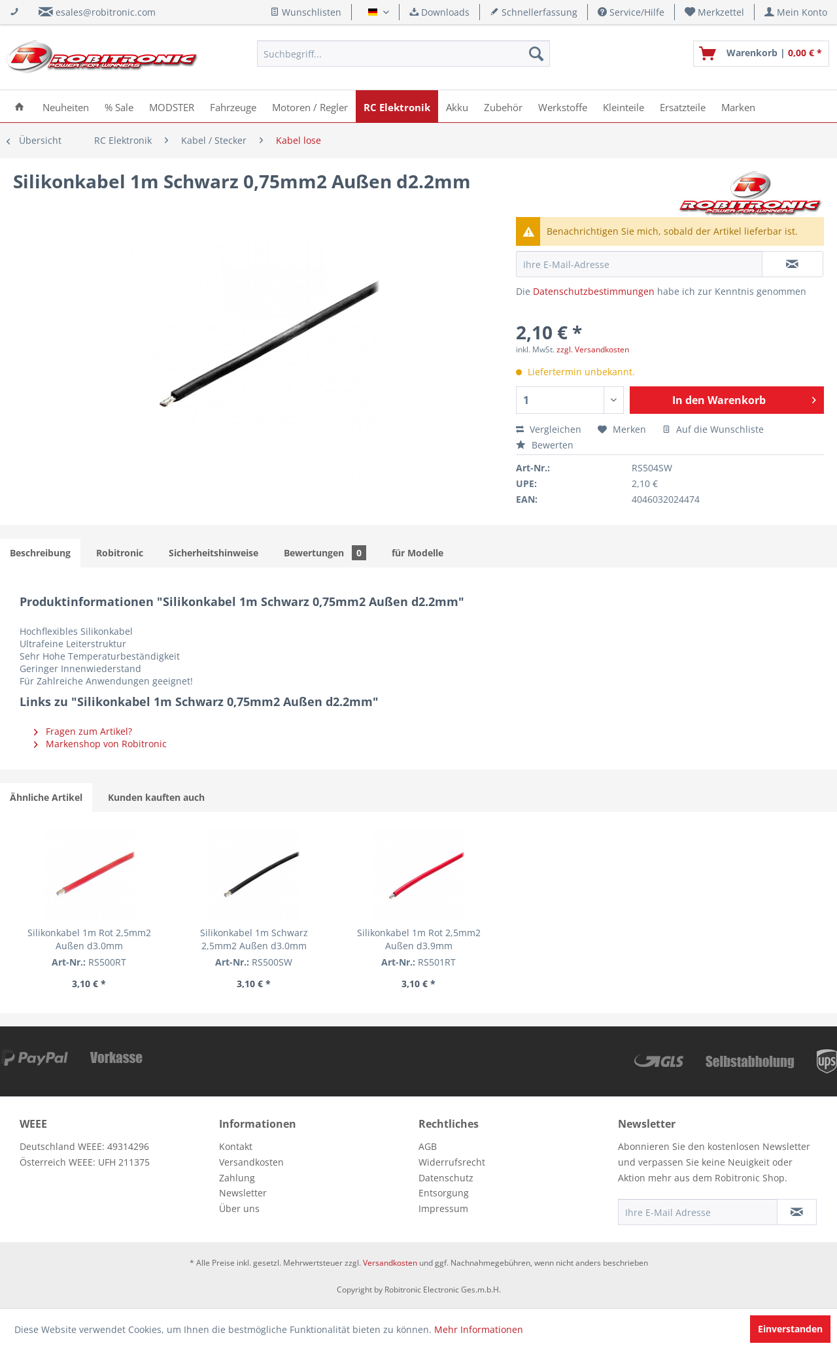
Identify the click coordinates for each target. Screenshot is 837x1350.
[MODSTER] (171, 106)
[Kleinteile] (623, 106)
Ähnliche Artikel (46, 797)
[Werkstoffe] (562, 106)
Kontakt (235, 1146)
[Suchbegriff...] (403, 54)
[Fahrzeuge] (233, 106)
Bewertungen (325, 552)
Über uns (239, 1208)
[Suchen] (536, 54)
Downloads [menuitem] (439, 12)
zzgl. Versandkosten (592, 349)
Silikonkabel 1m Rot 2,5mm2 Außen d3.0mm (89, 939)
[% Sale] (119, 106)
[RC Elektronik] (397, 106)
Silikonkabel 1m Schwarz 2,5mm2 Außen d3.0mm (254, 939)
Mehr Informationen (478, 1329)
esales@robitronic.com (106, 12)
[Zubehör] (503, 106)
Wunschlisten (305, 12)
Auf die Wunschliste (713, 429)
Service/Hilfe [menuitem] (631, 12)
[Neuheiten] (66, 106)
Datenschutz (445, 1178)
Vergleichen (548, 429)
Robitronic (119, 553)
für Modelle (417, 553)
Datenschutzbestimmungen (594, 291)
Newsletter (243, 1193)
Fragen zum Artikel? (83, 731)
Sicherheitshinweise (213, 553)
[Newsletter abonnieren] (797, 1212)
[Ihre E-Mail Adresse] (697, 1212)
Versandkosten (251, 1162)
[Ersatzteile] (682, 106)
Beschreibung (40, 553)
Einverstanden (790, 1329)
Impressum (443, 1208)
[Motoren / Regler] (310, 106)
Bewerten (544, 445)
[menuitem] (715, 12)
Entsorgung (443, 1193)
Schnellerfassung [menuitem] (533, 12)
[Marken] (738, 106)
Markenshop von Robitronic (100, 743)
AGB (427, 1146)
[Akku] (457, 106)
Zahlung (237, 1178)
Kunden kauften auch (156, 797)
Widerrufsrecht (451, 1162)
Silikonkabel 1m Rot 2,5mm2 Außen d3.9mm (419, 939)
